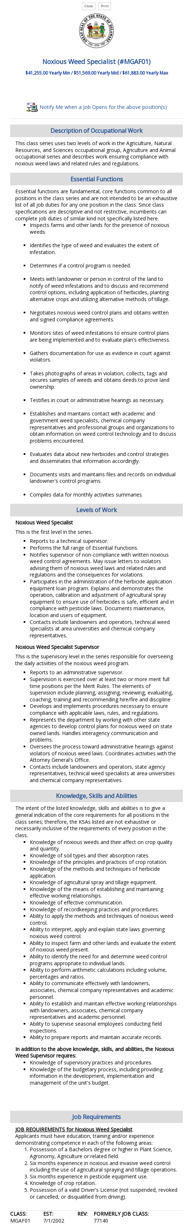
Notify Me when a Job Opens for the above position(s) (96, 107)
